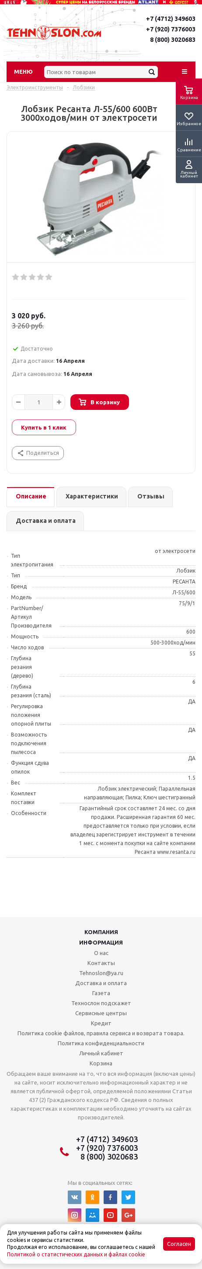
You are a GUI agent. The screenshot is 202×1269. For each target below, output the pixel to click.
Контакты (101, 963)
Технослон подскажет (101, 1003)
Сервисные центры (101, 1013)
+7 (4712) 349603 (170, 19)
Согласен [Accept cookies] (179, 1244)
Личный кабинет (101, 1053)
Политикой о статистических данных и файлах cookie (76, 1254)
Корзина (101, 1063)
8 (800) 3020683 (172, 40)
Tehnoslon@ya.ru (101, 973)
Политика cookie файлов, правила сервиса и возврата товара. (101, 1033)
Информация (101, 942)
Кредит (101, 1023)
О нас (101, 953)
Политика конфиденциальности (101, 1043)
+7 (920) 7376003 (170, 29)
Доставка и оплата (101, 983)
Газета (101, 993)
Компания (101, 932)
